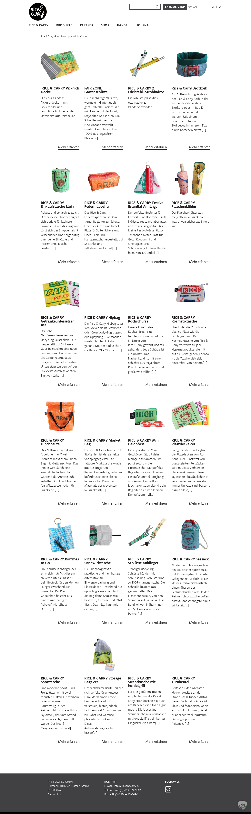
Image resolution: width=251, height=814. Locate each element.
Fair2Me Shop (175, 7)
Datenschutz (164, 808)
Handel (123, 25)
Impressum (145, 808)
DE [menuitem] (213, 6)
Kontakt (192, 6)
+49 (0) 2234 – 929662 (128, 782)
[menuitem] (213, 7)
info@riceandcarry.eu (126, 778)
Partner (86, 25)
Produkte (64, 25)
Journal (143, 25)
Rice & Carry (38, 25)
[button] (242, 805)
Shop (105, 25)
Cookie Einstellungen (191, 808)
